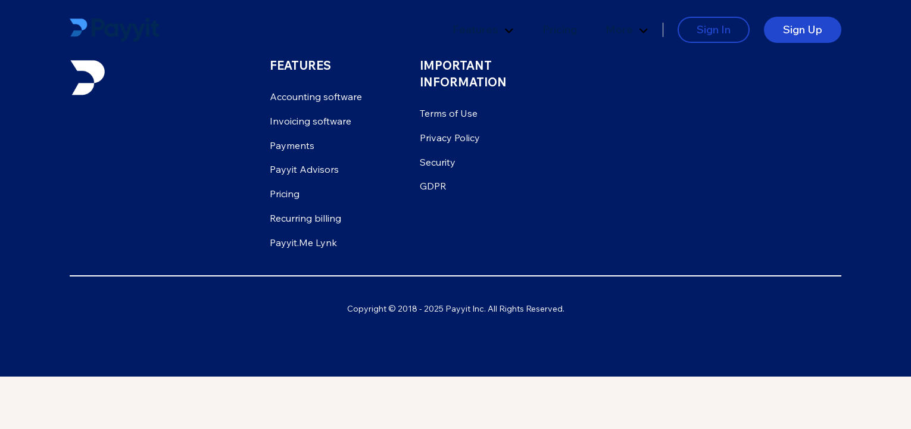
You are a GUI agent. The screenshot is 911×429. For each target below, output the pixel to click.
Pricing (559, 29)
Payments (292, 145)
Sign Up (802, 29)
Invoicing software (310, 121)
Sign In (714, 29)
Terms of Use (449, 113)
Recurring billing (305, 218)
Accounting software (316, 96)
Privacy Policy (450, 138)
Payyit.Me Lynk (303, 242)
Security (438, 162)
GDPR (433, 186)
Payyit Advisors (304, 169)
